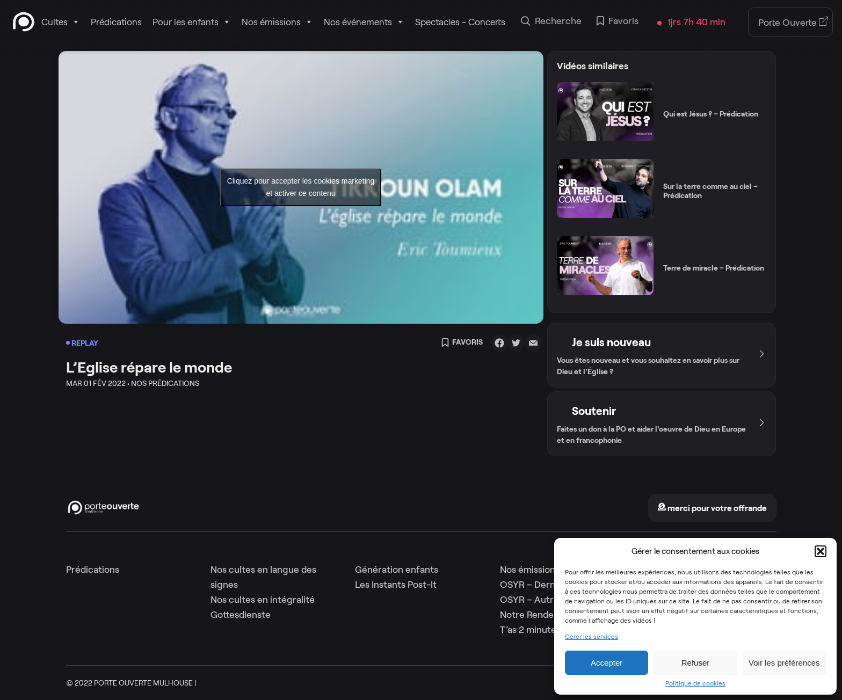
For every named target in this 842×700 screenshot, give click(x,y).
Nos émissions (277, 22)
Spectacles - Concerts (460, 22)
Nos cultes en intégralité (262, 599)
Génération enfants (396, 569)
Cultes (60, 22)
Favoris (617, 22)
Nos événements (364, 22)
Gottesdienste (240, 614)
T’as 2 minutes (530, 629)
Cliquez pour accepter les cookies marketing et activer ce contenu (301, 187)
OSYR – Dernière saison (550, 584)
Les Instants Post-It (396, 584)
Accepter (606, 662)
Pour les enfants (192, 22)
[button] (820, 551)
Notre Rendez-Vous (541, 614)
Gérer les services (591, 636)
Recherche (551, 22)
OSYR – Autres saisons (548, 599)
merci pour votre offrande (712, 508)
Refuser (695, 662)
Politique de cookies (695, 683)
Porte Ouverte (793, 22)
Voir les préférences (784, 662)
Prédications (116, 22)
